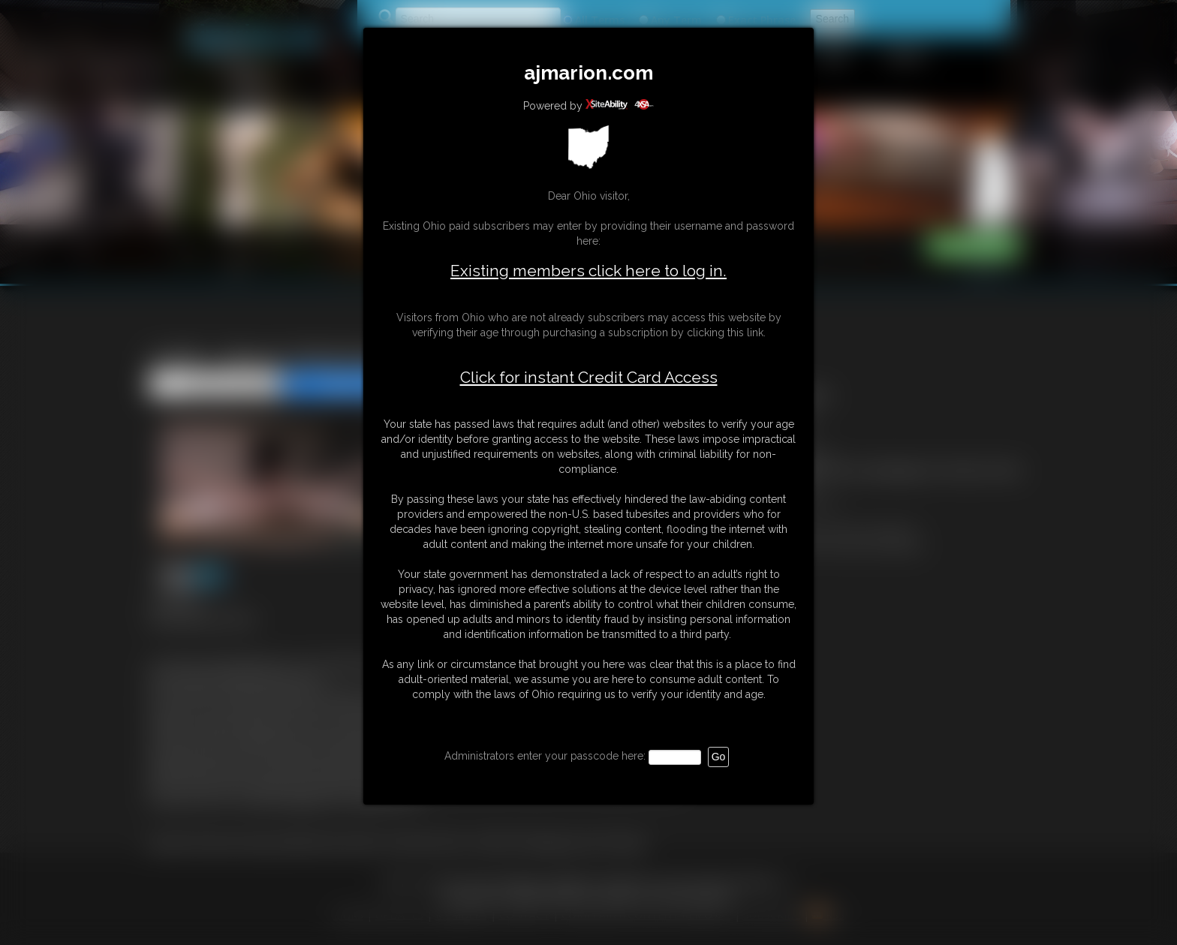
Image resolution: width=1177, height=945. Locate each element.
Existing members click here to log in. (588, 270)
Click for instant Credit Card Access (589, 377)
